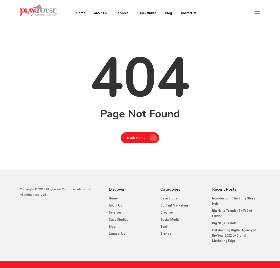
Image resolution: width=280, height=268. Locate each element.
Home (84, 13)
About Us (104, 13)
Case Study (168, 198)
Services (125, 13)
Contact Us (192, 13)
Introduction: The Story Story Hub (233, 201)
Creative (166, 212)
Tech (164, 226)
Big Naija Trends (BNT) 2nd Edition (232, 213)
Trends (165, 233)
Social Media (170, 219)
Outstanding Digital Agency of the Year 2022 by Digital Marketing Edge (234, 235)
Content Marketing (174, 205)
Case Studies (150, 13)
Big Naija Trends (224, 223)
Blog (172, 13)
